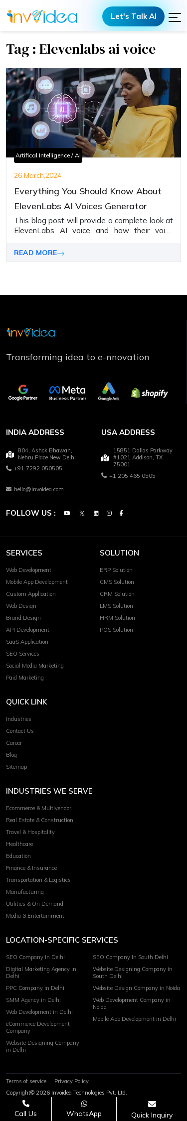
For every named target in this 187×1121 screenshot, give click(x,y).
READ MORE (39, 252)
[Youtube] (67, 513)
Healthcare (19, 844)
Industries (18, 719)
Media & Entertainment (35, 916)
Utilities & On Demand (34, 904)
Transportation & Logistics (38, 880)
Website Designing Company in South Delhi (133, 973)
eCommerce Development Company (38, 1028)
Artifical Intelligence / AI (48, 155)
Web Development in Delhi (39, 1012)
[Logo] (42, 16)
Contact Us (20, 731)
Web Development (28, 570)
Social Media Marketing (35, 666)
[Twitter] (82, 513)
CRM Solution (117, 594)
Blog (11, 755)
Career (14, 743)
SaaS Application (27, 642)
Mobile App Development (37, 582)
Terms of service (26, 1081)
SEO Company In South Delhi (130, 957)
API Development (27, 630)
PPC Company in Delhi (35, 988)
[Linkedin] (96, 513)
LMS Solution (116, 606)
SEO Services (22, 654)
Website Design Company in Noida (136, 988)
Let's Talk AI (134, 16)
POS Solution (116, 630)
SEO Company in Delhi (35, 957)
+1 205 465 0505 (128, 475)
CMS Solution (117, 582)
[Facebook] (121, 513)
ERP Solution (116, 570)
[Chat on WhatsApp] (84, 1109)
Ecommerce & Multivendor (38, 808)
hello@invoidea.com (35, 489)
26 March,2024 (37, 175)
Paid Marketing (25, 678)
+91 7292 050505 (34, 468)
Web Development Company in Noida (132, 1004)
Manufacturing (25, 892)
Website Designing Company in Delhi (42, 1047)
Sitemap (16, 767)
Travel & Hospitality (30, 832)
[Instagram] (109, 513)
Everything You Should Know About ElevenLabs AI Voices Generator (88, 198)
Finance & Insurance (31, 868)
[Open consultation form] (152, 1109)
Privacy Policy (71, 1081)
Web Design (21, 606)
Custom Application (31, 594)
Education (18, 856)
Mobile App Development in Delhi (134, 1019)
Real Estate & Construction (39, 820)
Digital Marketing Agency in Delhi (41, 973)
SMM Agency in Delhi (33, 1000)
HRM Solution (117, 618)
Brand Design (23, 618)
